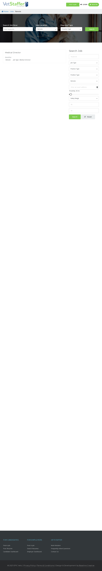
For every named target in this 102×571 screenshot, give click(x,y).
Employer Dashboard (34, 552)
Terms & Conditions (45, 566)
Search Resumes (33, 548)
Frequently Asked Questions (60, 548)
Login (83, 4)
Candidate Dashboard (10, 552)
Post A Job (30, 545)
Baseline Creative (86, 566)
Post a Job (72, 4)
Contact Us (55, 552)
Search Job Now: (10, 25)
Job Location (41, 25)
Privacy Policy (30, 566)
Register (94, 4)
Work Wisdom (56, 545)
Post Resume (7, 548)
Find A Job (6, 545)
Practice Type (67, 25)
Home (5, 11)
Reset (88, 117)
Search (91, 29)
